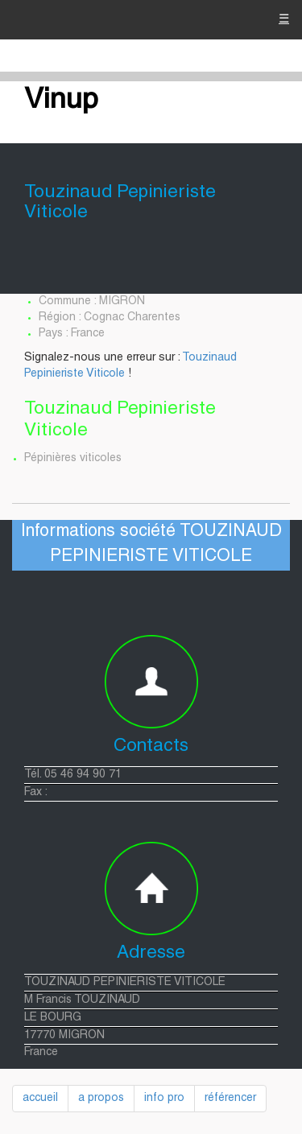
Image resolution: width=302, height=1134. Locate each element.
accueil (40, 1098)
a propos (101, 1098)
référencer (230, 1098)
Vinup (61, 101)
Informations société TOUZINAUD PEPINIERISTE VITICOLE (151, 544)
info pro (164, 1098)
